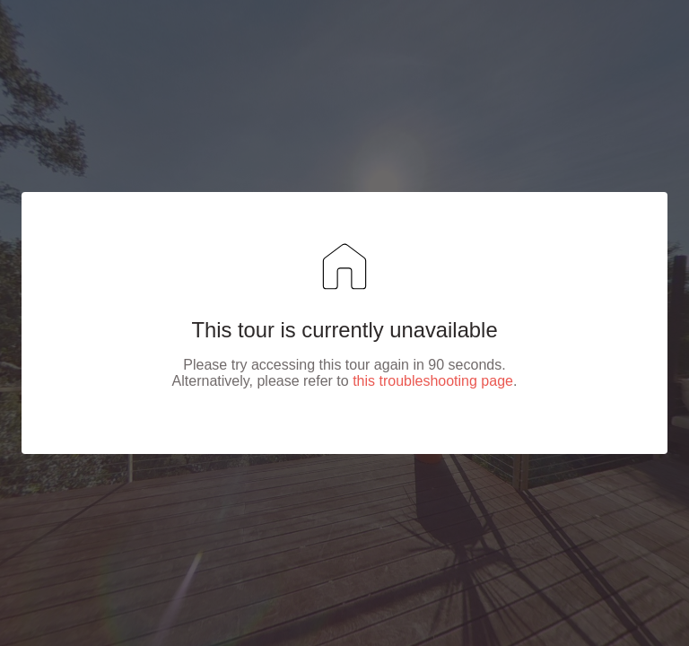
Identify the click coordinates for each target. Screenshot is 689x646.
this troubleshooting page (433, 380)
